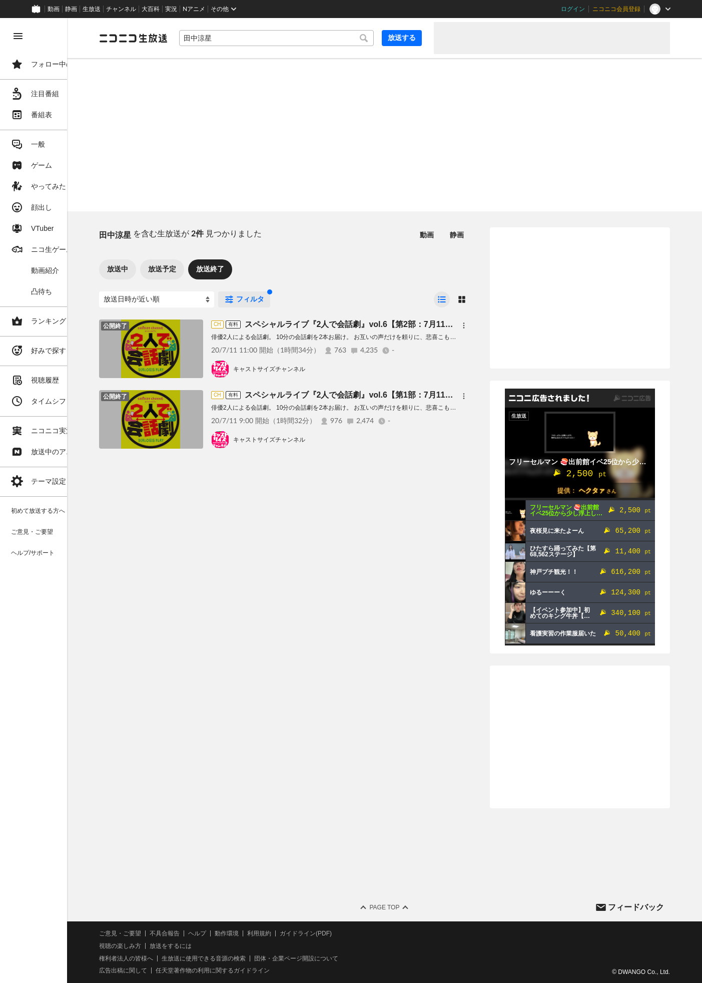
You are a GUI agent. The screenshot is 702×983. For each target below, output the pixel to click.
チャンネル (121, 9)
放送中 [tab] (162, 269)
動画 (54, 9)
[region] (56, 500)
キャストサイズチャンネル (314, 369)
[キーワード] (299, 38)
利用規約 (304, 933)
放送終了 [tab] (255, 269)
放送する (402, 38)
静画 (71, 9)
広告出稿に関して (168, 970)
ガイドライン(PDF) (351, 933)
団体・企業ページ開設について (341, 958)
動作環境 (272, 933)
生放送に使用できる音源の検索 (249, 958)
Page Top (407, 907)
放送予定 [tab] (207, 269)
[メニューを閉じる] (18, 36)
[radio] (442, 299)
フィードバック (636, 907)
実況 (171, 9)
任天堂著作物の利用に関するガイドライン (258, 970)
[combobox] (299, 38)
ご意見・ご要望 (165, 933)
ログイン (573, 9)
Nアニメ (194, 9)
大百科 (151, 9)
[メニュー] (464, 325)
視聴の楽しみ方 (165, 945)
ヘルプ (242, 933)
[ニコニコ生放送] (178, 38)
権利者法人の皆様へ (171, 958)
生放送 (92, 9)
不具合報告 (210, 933)
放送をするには (216, 946)
